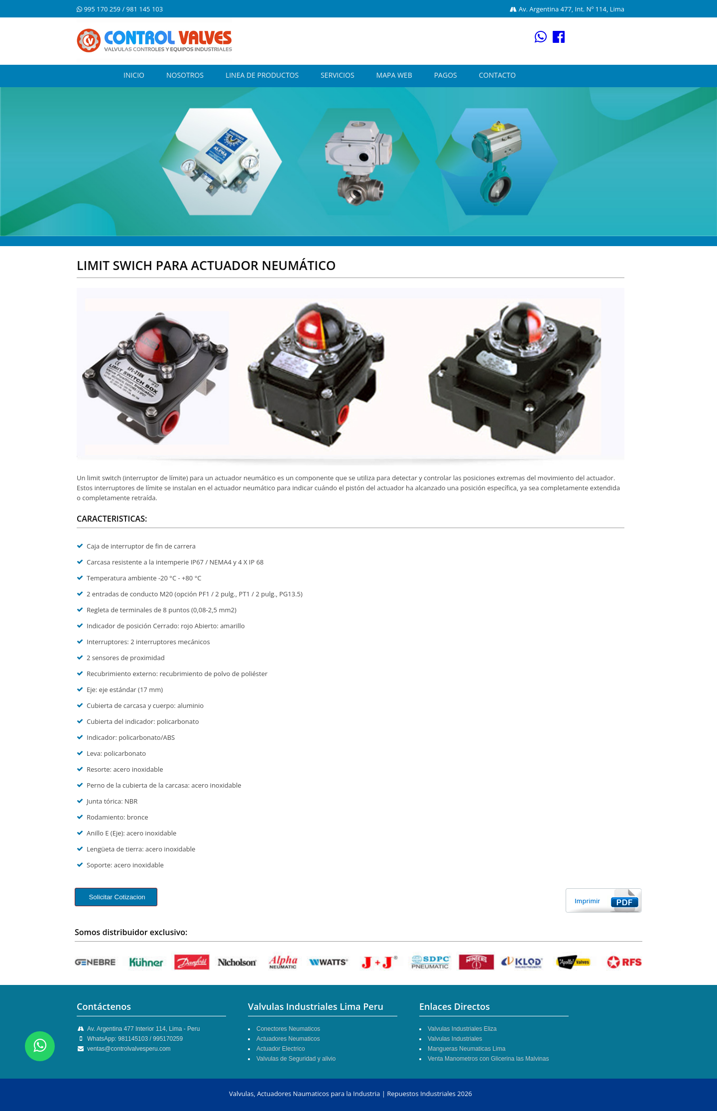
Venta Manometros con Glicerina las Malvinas (488, 1058)
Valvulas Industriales (455, 1038)
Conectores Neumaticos (288, 1028)
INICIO (133, 75)
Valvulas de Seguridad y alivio (296, 1058)
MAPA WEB (394, 75)
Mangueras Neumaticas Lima (466, 1048)
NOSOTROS (185, 75)
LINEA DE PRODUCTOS (262, 75)
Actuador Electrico (280, 1048)
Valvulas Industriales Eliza (462, 1028)
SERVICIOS (338, 75)
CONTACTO (497, 75)
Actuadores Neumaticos (288, 1038)
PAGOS (445, 75)
